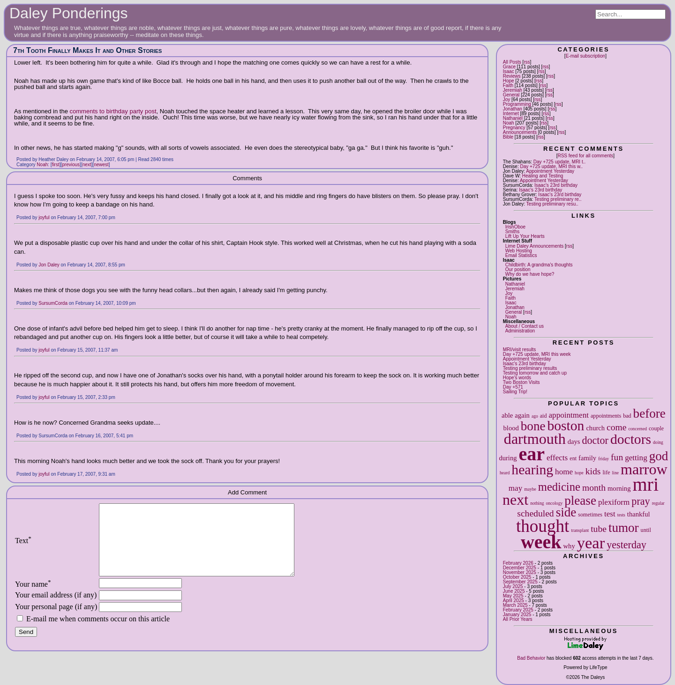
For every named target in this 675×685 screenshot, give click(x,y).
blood (511, 428)
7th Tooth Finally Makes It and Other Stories (87, 50)
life (606, 472)
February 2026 (518, 563)
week (541, 541)
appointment (569, 415)
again (522, 415)
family (587, 458)
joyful (43, 217)
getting (636, 457)
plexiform (614, 502)
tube (599, 529)
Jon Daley (48, 264)
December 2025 (519, 567)
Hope (508, 80)
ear (532, 453)
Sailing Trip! (515, 391)
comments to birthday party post (113, 111)
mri (645, 484)
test (609, 513)
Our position (518, 269)
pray (640, 501)
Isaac (508, 71)
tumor (623, 528)
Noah (508, 122)
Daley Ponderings (68, 13)
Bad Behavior (531, 658)
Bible (508, 137)
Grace (509, 66)
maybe (530, 489)
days (574, 441)
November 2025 (519, 572)
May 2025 (513, 595)
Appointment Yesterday (550, 171)
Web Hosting (518, 250)
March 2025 (515, 605)
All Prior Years (517, 619)
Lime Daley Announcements (534, 246)
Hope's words (517, 377)
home (564, 471)
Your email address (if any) (56, 609)
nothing (537, 503)
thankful (638, 514)
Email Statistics (521, 255)
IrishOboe (515, 226)
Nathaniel (513, 118)
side (566, 512)
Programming (517, 104)
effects (557, 457)
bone (533, 426)
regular (658, 503)
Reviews (512, 76)
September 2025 (520, 581)
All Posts (512, 62)
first (56, 164)
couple (656, 428)
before (649, 413)
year (591, 543)
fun (617, 457)
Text (23, 548)
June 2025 (514, 591)
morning (619, 488)
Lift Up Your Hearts (525, 236)
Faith (508, 85)
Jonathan (512, 108)
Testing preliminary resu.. (552, 203)
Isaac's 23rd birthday (556, 185)
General (511, 94)
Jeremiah (512, 90)
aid (543, 415)
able (507, 415)
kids (593, 471)
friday (603, 458)
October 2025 (517, 577)
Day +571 (513, 387)
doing (658, 442)
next (515, 499)
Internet (511, 113)
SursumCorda (53, 303)
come (616, 427)
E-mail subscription (585, 56)
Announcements (520, 132)
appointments (606, 415)
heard (505, 472)
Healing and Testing (542, 175)
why (569, 546)
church (595, 428)
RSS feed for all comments (585, 155)
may (515, 488)
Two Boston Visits (521, 382)
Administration (520, 330)
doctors (630, 439)
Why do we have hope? (530, 274)
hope (579, 472)
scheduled (535, 513)
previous (71, 164)
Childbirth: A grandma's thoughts (539, 264)
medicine (559, 486)
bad (627, 415)
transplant (580, 530)
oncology (554, 503)
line (615, 472)
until (646, 530)
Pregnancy (514, 127)
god (658, 456)
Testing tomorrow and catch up (535, 373)
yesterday (626, 545)
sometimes (590, 514)
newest (101, 164)
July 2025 (513, 586)
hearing (532, 469)
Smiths (512, 231)
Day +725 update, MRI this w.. (551, 166)
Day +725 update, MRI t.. (559, 161)
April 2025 (513, 600)
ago (535, 416)
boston (565, 425)
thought (542, 526)
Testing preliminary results (530, 368)
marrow (644, 469)
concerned (638, 428)
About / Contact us (524, 326)
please (580, 500)
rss (527, 62)
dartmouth (535, 438)
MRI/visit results (519, 349)
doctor (595, 440)
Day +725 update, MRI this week (537, 354)
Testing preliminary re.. (558, 199)
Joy (506, 99)
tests (621, 514)
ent (573, 458)
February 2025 (518, 609)
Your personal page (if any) (56, 621)
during (508, 458)
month (594, 488)
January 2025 (517, 614)
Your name (33, 598)
